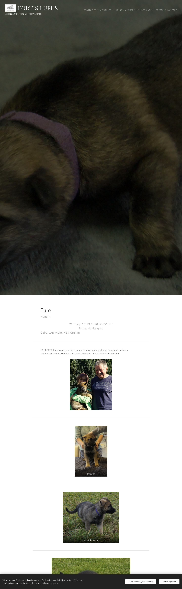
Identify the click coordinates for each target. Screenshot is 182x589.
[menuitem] (90, 10)
